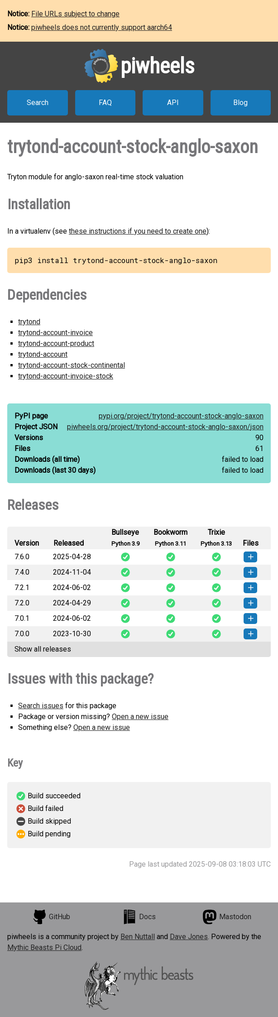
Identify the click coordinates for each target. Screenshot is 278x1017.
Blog (240, 102)
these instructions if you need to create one (137, 231)
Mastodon (226, 917)
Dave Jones (189, 936)
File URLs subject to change (75, 14)
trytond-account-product (56, 343)
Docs (139, 917)
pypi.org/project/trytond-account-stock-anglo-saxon (181, 416)
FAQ (105, 102)
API (173, 102)
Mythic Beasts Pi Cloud (44, 947)
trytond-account (42, 354)
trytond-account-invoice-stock (65, 376)
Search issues (40, 705)
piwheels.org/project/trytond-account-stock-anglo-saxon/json (165, 426)
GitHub (51, 917)
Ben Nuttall (137, 936)
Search (37, 102)
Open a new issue (140, 716)
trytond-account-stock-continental (71, 365)
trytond (29, 321)
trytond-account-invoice (55, 332)
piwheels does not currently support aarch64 (101, 27)
